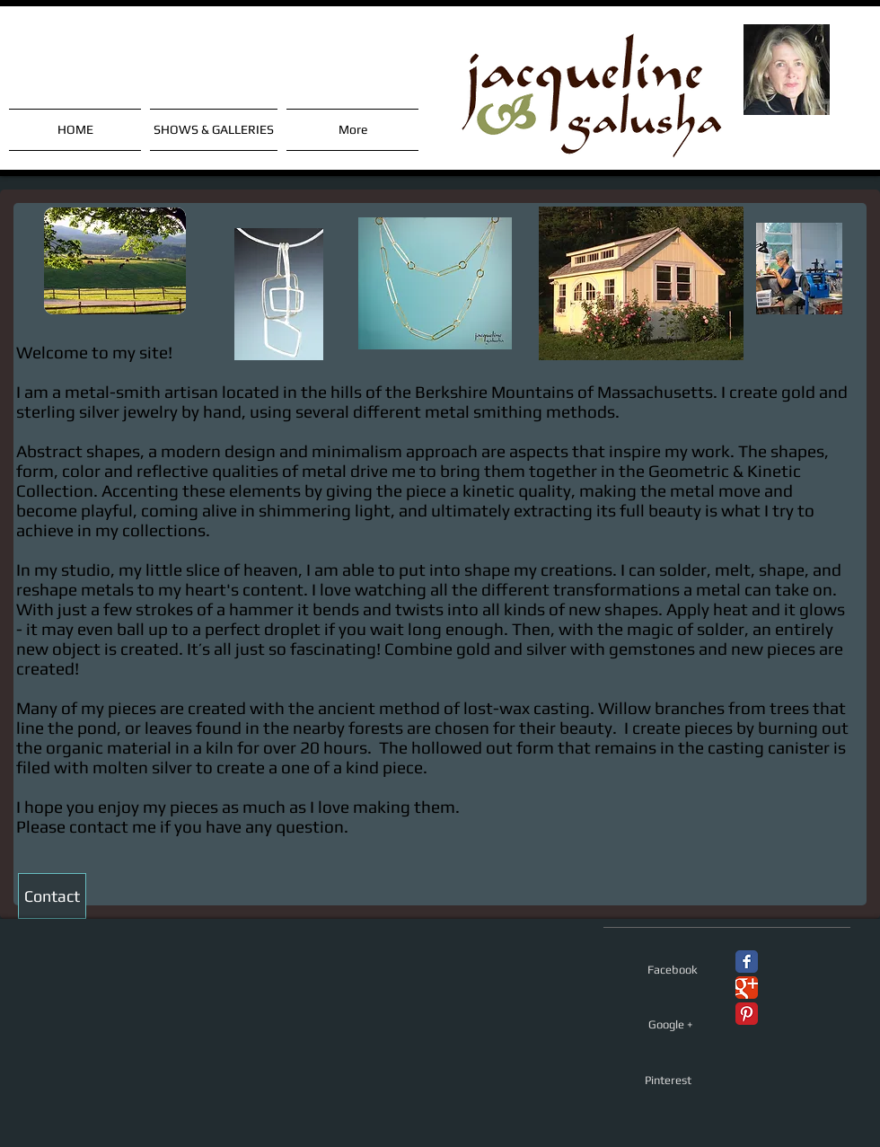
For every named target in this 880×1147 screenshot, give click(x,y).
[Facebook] (673, 970)
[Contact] (52, 896)
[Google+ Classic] (746, 987)
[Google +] (670, 1025)
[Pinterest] (667, 1080)
